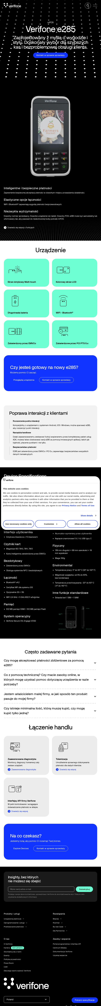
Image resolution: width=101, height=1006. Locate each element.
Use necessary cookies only (18, 524)
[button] (95, 6)
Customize (50, 524)
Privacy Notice (69, 505)
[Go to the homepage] (26, 984)
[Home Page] (12, 5)
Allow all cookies (82, 524)
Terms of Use (87, 505)
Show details (87, 515)
